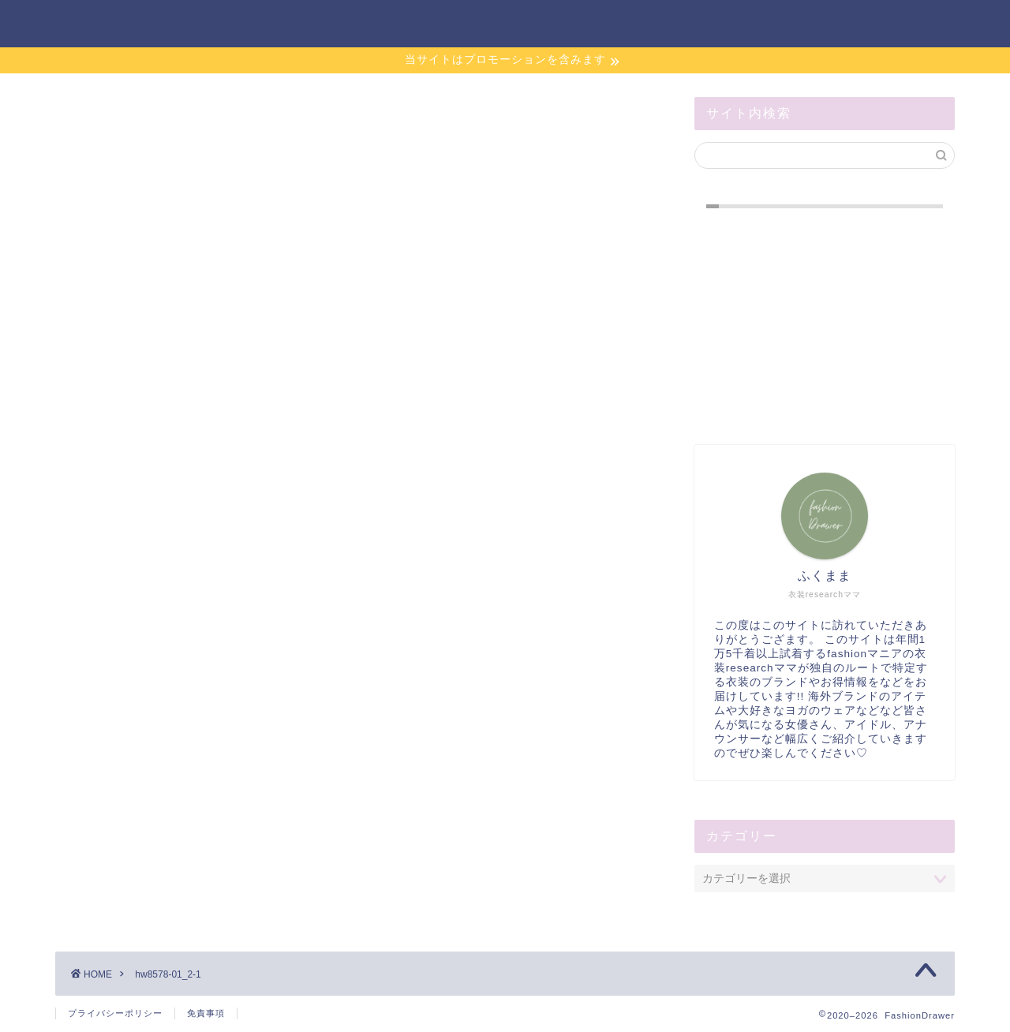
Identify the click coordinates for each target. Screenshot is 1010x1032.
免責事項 (206, 1013)
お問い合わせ (667, 24)
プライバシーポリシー (115, 1013)
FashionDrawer (122, 22)
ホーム (571, 24)
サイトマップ (783, 24)
